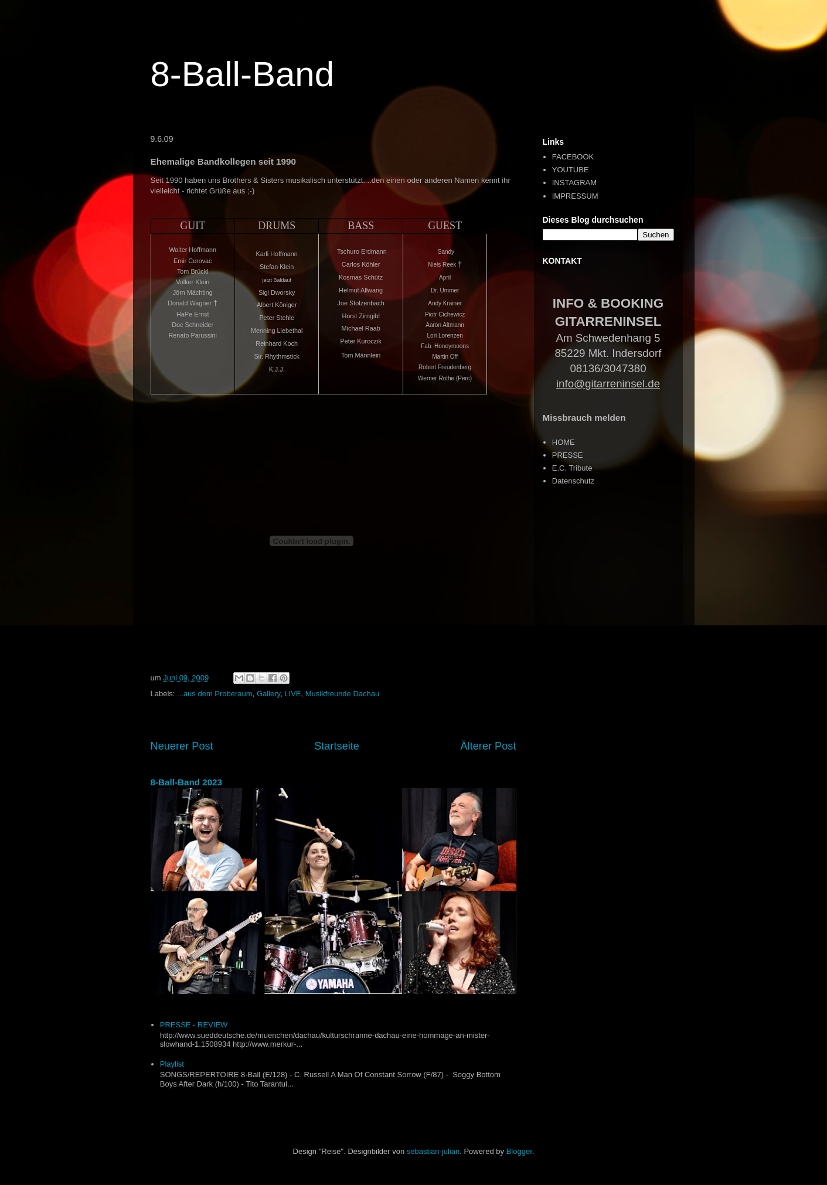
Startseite (336, 746)
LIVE (292, 693)
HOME (563, 442)
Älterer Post (488, 746)
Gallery (268, 693)
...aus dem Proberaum (215, 693)
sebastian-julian (433, 1151)
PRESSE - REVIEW (194, 1024)
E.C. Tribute (572, 468)
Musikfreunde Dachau (342, 693)
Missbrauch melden (584, 418)
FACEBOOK (573, 156)
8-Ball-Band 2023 (187, 782)
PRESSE (567, 455)
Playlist (172, 1064)
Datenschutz (573, 480)
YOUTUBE (570, 169)
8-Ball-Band (243, 74)
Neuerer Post (182, 746)
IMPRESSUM (575, 196)
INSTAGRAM (574, 182)
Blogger (519, 1151)
